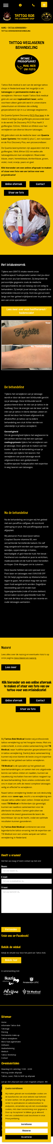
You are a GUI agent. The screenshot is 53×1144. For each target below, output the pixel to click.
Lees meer (10, 667)
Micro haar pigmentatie (11, 1028)
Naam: (26, 869)
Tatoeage (5, 1015)
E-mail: (26, 880)
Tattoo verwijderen (9, 1024)
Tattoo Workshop (8, 1041)
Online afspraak (13, 184)
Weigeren (26, 1131)
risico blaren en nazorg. (25, 658)
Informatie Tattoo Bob (10, 1011)
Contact (40, 184)
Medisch (4, 1037)
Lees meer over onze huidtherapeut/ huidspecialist (26, 311)
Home (3, 1008)
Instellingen (26, 1124)
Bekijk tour (11, 946)
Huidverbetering (7, 1034)
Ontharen (5, 1031)
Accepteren (26, 1137)
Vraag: (26, 900)
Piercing (4, 1018)
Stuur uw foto (16, 193)
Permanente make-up (10, 1021)
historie (28, 1077)
